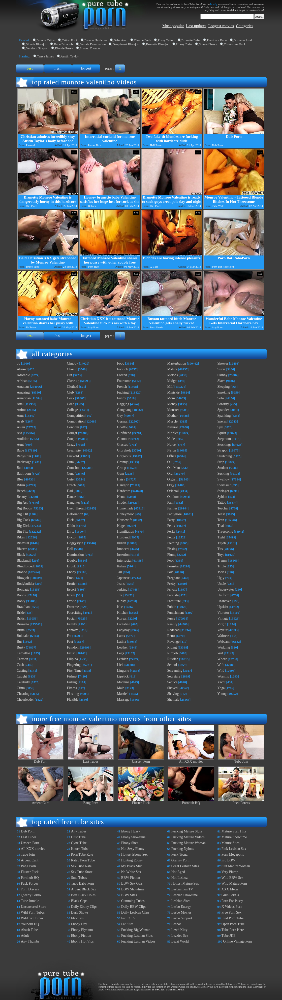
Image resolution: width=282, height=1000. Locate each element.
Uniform (223, 595)
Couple (72, 439)
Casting (22, 670)
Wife (220, 665)
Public (171, 607)
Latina (121, 641)
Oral (170, 473)
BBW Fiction (130, 878)
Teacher (223, 508)
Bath (20, 468)
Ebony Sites (129, 843)
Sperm (222, 421)
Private (172, 589)
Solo (220, 398)
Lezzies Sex (179, 936)
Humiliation (125, 531)
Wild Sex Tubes (32, 918)
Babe (20, 450)
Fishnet (72, 676)
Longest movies (221, 26)
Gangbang (124, 410)
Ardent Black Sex (83, 889)
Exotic (71, 601)
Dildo (71, 526)
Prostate (173, 595)
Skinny (222, 375)
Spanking (224, 415)
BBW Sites (129, 895)
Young (222, 694)
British (21, 618)
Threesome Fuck (235, 44)
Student (222, 468)
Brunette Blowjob (157, 44)
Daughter (73, 502)
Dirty (71, 531)
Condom (73, 427)
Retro (171, 636)
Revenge (173, 641)
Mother (172, 415)
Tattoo (222, 502)
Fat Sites (127, 924)
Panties (172, 508)
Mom (171, 398)
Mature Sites (230, 843)
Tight (221, 537)
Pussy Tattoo (166, 40)
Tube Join (241, 760)
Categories (244, 26)
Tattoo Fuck (69, 40)
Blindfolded (25, 566)
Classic (72, 369)
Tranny (222, 560)
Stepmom (224, 439)
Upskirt (222, 607)
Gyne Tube (79, 843)
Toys (220, 555)
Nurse (171, 444)
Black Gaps (79, 901)
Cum (70, 462)
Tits (220, 549)
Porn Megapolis (233, 854)
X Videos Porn (232, 907)
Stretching (224, 456)
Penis (171, 526)
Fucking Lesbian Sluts (137, 936)
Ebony (71, 572)
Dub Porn (41, 760)
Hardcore (123, 491)
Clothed (72, 387)
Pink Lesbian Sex (234, 849)
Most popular (173, 26)
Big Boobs (24, 508)
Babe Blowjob (63, 44)
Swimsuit (224, 485)
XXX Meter (230, 889)
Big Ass (22, 502)
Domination (75, 555)
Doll (70, 549)
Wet (220, 653)
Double (72, 560)
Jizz (120, 595)
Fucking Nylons (182, 849)
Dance (71, 497)
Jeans (121, 584)
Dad (70, 491)
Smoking (223, 392)
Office (171, 456)
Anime (21, 410)
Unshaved (224, 601)
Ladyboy (123, 630)
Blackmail (24, 560)
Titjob (221, 543)
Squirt (221, 433)
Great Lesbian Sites (185, 866)
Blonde (22, 572)
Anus (20, 415)
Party (171, 520)
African (22, 381)
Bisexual (23, 543)
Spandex (223, 410)
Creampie (74, 450)
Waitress (223, 636)
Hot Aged (178, 872)
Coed (71, 404)
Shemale (173, 699)
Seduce (172, 682)
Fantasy (72, 630)
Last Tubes (91, 760)
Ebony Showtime (133, 837)
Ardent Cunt (41, 801)
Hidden (122, 502)
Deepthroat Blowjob (125, 44)
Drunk (71, 566)
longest (86, 68)
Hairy (121, 479)
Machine (123, 682)
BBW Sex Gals (132, 883)
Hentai (122, 497)
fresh (57, 68)
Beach (21, 491)
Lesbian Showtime (184, 895)
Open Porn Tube (233, 924)
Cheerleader (25, 699)
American (24, 398)
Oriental (173, 491)
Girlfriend (124, 433)
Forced (122, 375)
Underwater (225, 589)
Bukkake (23, 636)
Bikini (21, 537)
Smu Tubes (79, 878)
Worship (223, 676)
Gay (120, 415)
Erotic (71, 584)
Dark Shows (79, 912)
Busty (21, 647)
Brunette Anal (243, 40)
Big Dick (23, 526)
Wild (220, 670)
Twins (221, 572)
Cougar (72, 433)
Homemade (125, 508)
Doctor (72, 537)
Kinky (121, 601)
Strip (220, 462)
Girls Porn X (231, 895)
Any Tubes (78, 831)
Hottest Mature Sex (185, 883)
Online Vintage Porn (237, 941)
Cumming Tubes (133, 901)
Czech (71, 485)
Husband (123, 537)
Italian (121, 566)
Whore (222, 659)
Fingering (74, 665)
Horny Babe (184, 44)
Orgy (171, 485)
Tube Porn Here (233, 930)
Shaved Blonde (90, 48)
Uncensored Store (33, 907)
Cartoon (22, 659)
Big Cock (23, 520)
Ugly (221, 578)
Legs (120, 653)
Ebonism (77, 918)
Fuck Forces (241, 801)
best (29, 68)
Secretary (174, 676)
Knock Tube (79, 849)
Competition (76, 415)
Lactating (124, 624)
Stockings (224, 444)
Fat (69, 636)
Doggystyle (75, 543)
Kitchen (122, 613)
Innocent (123, 549)
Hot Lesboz (179, 878)
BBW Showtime (132, 889)
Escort (71, 589)
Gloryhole (124, 450)
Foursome (124, 381)
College (72, 410)
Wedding (223, 647)
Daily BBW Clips (133, 907)
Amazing (23, 392)
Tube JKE (229, 936)
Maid (121, 688)
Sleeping (223, 387)
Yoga (221, 688)
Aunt (20, 444)
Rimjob (172, 653)
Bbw (20, 479)
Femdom (73, 647)
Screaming (174, 670)
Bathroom (24, 473)
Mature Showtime (234, 837)
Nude (171, 439)
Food (120, 363)
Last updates (196, 26)
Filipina (72, 659)
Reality (172, 624)
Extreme (73, 607)
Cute (70, 479)
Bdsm (21, 485)
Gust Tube (78, 837)
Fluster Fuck (141, 801)
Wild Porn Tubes (33, 912)
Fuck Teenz (179, 854)
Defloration (75, 514)
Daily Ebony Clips (84, 907)
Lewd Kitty (179, 930)
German (123, 421)
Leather (122, 647)
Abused (22, 369)
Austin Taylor (70, 56)
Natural (172, 427)
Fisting (72, 682)
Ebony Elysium (82, 930)
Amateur (23, 387)
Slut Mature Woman (236, 866)
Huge (121, 526)
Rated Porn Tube (83, 860)
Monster (173, 410)
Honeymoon (126, 514)
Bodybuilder (26, 584)
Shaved (172, 688)
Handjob (123, 485)
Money (172, 404)
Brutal (21, 630)
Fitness (72, 688)
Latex (121, 636)
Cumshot (73, 468)
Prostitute (174, 601)
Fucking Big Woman (135, 930)
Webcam (223, 641)
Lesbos (176, 924)
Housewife (125, 520)
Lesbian (122, 659)
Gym (120, 473)
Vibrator (223, 613)
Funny (121, 398)
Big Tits (22, 531)
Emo (70, 578)
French (122, 387)
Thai (220, 526)
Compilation (76, 421)
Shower (222, 363)
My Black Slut (131, 866)
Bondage (23, 589)
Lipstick (123, 676)
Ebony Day (79, 924)
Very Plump (230, 872)
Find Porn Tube (232, 918)
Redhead (173, 630)
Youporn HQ (30, 924)
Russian (172, 659)
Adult (25, 936)
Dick (70, 520)
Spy (220, 427)
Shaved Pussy (208, 44)
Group (121, 468)
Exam (71, 595)
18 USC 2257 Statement (164, 989)
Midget (172, 381)
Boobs (21, 595)
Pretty (171, 584)
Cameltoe (23, 653)
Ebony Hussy (130, 831)
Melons (172, 375)
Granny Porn (180, 860)
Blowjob (23, 578)
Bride (21, 613)
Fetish (71, 653)
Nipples (172, 433)
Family (72, 624)
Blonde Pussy (64, 48)
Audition (23, 439)
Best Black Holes (83, 895)
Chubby (72, 363)
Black (21, 555)
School (172, 665)
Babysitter (24, 456)
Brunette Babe (190, 40)
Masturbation (176, 363)
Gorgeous (124, 456)
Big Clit (22, 514)
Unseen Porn (141, 760)
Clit (69, 375)
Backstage (24, 462)
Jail (119, 572)
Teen (220, 520)
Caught (22, 676)
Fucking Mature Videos (188, 837)
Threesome (225, 531)
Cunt (70, 473)
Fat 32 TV (128, 918)
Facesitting (74, 613)
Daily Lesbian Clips (135, 912)
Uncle (221, 584)
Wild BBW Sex (232, 878)
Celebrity (23, 682)
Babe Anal (121, 40)
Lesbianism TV (182, 889)
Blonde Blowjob (36, 44)
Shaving (173, 694)
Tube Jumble (30, 901)
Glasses (122, 444)
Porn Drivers (30, 889)
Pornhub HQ (191, 801)
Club (70, 392)
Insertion (123, 555)
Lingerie (123, 670)
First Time (74, 670)
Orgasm (172, 479)
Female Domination (93, 44)
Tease (221, 514)
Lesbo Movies (181, 912)
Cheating (23, 694)
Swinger (223, 491)
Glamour (123, 439)
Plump (172, 555)
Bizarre (22, 549)
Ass (19, 433)
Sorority (223, 404)
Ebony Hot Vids (82, 941)
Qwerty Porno (31, 895)
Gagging (123, 404)
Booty (21, 601)
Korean (122, 618)
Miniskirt (173, 392)
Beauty (22, 497)
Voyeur (222, 630)
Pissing (172, 549)
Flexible (73, 699)
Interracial (124, 560)
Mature (172, 369)
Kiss (120, 607)
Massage (123, 699)
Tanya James (45, 56)
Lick (120, 665)
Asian (21, 427)
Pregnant (173, 578)
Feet (70, 641)
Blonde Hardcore (95, 40)
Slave (221, 381)
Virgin (221, 624)
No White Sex (131, 872)
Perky (171, 531)
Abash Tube (29, 930)
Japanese (123, 578)
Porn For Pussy (232, 901)
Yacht (221, 682)
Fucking (123, 392)
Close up (73, 381)
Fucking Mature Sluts (186, 831)
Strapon (223, 450)
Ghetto (122, 427)
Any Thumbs (30, 941)
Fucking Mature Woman (188, 843)
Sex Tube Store (82, 872)
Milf (170, 387)
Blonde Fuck (142, 40)
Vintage (222, 618)
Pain (170, 502)
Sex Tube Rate (81, 866)
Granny (122, 462)
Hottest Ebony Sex (134, 854)
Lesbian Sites (180, 901)
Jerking (122, 589)
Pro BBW (228, 860)
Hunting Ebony (132, 860)
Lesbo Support (181, 918)
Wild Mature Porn (234, 883)
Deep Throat (76, 508)
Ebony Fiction (81, 936)
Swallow (223, 479)
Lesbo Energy (181, 907)
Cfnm (21, 688)
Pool (170, 560)
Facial (71, 618)
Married (123, 694)
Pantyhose (174, 514)
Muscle (172, 421)
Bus (19, 641)
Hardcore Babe (217, 40)
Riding (172, 647)
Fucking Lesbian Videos (138, 941)
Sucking (223, 473)
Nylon (171, 450)
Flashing (73, 694)
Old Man (173, 468)
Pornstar (173, 566)
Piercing (173, 543)
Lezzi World (180, 941)
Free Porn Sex (231, 912)
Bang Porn (91, 801)
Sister (221, 369)
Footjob (122, 369)
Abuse (180, 989)
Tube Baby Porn (82, 883)
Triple (221, 566)
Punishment (175, 613)
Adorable (23, 375)
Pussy (171, 618)
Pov (170, 572)
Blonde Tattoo (46, 40)
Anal (20, 404)
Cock (71, 398)
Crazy (71, 444)
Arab (20, 421)
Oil (169, 462)
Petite (171, 537)
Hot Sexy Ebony (133, 849)
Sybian (222, 497)
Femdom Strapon (37, 48)
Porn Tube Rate (82, 854)
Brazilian (23, 607)
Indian (121, 543)
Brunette (23, 624)
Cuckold (73, 456)
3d (18, 363)
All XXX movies (191, 760)
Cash (20, 665)
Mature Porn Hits (234, 831)
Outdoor (173, 497)
